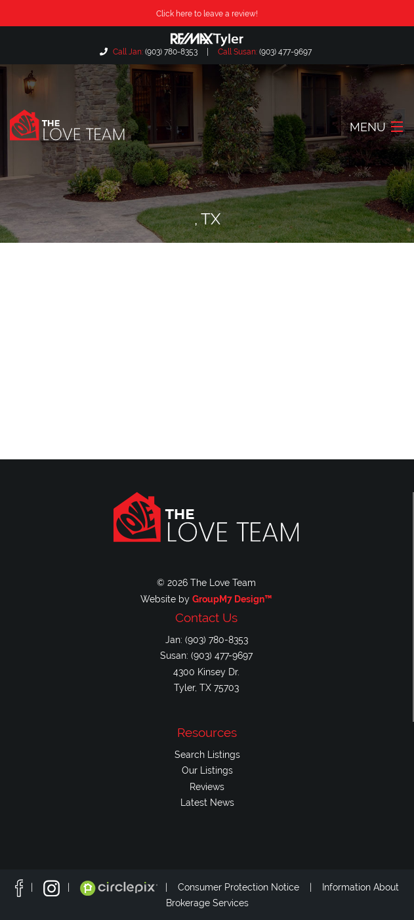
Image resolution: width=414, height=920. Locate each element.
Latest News (207, 802)
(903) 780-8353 (154, 51)
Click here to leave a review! (207, 13)
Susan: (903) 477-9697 (206, 655)
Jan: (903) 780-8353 (206, 639)
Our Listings (207, 770)
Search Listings (207, 754)
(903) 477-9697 (264, 51)
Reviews (207, 786)
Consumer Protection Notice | (250, 887)
